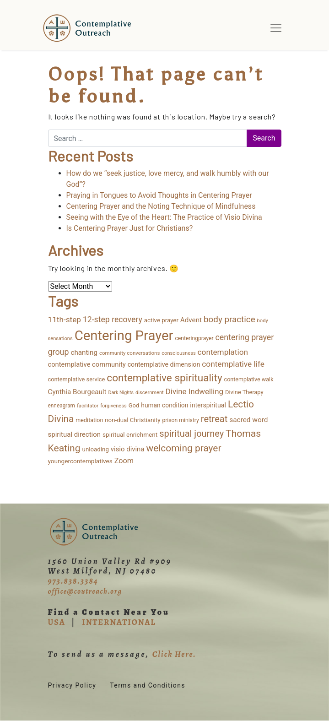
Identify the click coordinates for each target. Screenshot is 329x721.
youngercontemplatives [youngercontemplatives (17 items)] (80, 461)
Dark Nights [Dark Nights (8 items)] (121, 393)
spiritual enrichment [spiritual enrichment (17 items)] (129, 434)
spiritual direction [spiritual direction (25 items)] (74, 434)
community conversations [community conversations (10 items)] (129, 353)
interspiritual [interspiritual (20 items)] (208, 405)
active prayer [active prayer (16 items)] (161, 320)
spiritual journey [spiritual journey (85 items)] (191, 433)
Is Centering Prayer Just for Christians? (129, 228)
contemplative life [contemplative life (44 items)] (233, 364)
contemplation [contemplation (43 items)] (223, 352)
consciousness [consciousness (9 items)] (178, 353)
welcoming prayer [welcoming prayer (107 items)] (183, 448)
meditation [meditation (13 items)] (89, 420)
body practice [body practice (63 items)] (229, 319)
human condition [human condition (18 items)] (164, 405)
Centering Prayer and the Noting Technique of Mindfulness (161, 206)
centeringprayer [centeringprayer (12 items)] (194, 338)
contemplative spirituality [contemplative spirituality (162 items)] (164, 378)
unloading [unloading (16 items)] (95, 449)
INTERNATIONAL (119, 622)
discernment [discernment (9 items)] (149, 393)
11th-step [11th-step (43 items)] (64, 319)
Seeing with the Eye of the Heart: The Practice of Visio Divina (164, 217)
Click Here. (174, 654)
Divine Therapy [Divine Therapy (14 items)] (244, 392)
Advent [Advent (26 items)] (191, 320)
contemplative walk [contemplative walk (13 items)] (249, 379)
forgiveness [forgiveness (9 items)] (113, 406)
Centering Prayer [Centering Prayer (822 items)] (124, 335)
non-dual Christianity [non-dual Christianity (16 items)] (132, 420)
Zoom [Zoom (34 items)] (124, 460)
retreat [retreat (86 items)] (214, 418)
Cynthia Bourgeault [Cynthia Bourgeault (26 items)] (77, 392)
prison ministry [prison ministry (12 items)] (180, 420)
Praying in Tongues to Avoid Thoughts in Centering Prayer (159, 195)
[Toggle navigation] (276, 27)
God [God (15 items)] (134, 405)
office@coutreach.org (85, 591)
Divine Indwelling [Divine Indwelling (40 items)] (194, 391)
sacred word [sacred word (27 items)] (248, 420)
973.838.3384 (73, 580)
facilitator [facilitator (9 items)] (87, 406)
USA (56, 622)
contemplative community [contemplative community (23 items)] (87, 364)
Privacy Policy (72, 685)
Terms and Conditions (147, 685)
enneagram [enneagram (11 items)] (62, 405)
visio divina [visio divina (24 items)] (128, 449)
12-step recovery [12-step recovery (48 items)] (112, 319)
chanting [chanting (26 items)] (83, 352)
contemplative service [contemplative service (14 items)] (76, 379)
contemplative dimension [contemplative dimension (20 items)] (164, 364)
